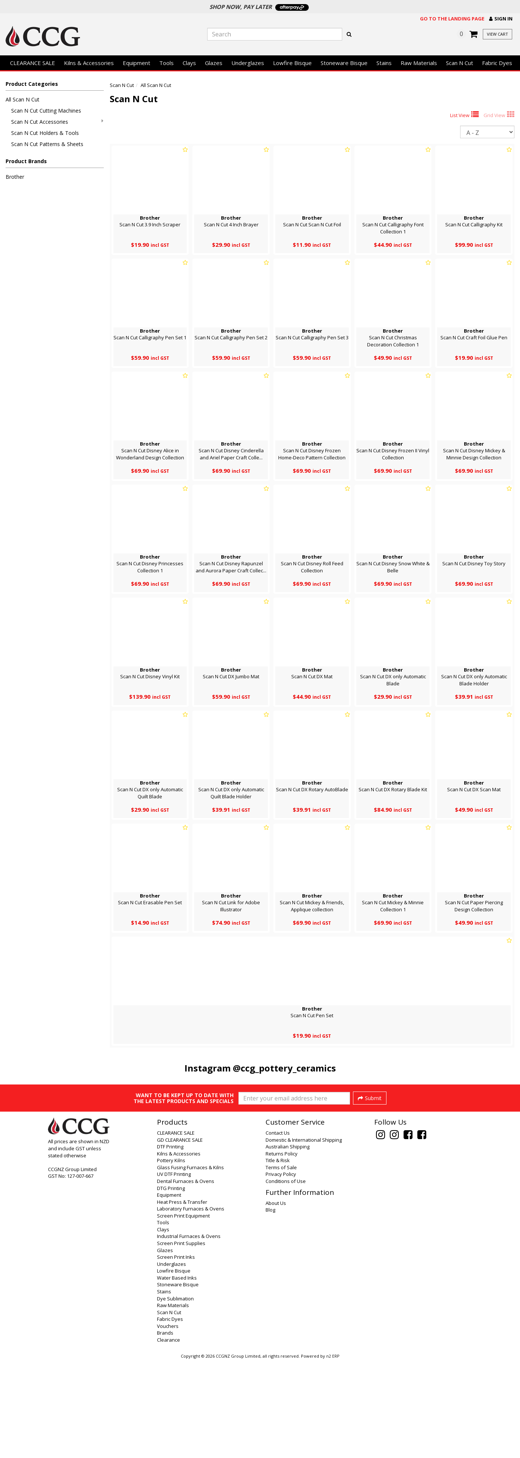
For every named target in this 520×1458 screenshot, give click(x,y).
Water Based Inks (177, 1374)
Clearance (168, 1436)
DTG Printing (171, 1284)
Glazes (213, 63)
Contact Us (278, 1229)
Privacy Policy (281, 1270)
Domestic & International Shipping (304, 1236)
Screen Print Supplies (181, 1339)
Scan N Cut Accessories (57, 121)
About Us (276, 1299)
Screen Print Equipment (183, 1312)
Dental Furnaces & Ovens (185, 1277)
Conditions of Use (286, 1277)
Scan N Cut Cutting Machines (46, 110)
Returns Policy (282, 1250)
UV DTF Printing (174, 1270)
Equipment (136, 63)
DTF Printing (170, 1243)
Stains (384, 63)
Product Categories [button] (32, 83)
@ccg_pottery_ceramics (284, 1068)
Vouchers (168, 1422)
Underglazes (247, 63)
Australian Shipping (287, 1243)
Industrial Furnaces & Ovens (189, 1332)
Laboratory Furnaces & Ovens (190, 1305)
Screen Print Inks (176, 1353)
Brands (165, 1429)
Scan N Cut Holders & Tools (45, 132)
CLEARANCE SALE (32, 63)
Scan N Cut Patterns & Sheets (47, 144)
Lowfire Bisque (292, 63)
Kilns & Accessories (89, 63)
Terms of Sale (281, 1264)
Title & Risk (278, 1257)
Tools (166, 63)
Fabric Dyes (497, 63)
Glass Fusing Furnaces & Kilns (190, 1264)
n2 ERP (332, 1452)
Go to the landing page (452, 18)
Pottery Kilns (171, 1257)
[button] (500, 18)
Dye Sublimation (175, 1395)
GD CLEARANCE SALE (180, 1236)
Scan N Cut (459, 63)
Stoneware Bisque (344, 63)
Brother (15, 176)
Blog (270, 1306)
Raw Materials (419, 63)
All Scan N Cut (22, 99)
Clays (189, 63)
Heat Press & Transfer (182, 1298)
